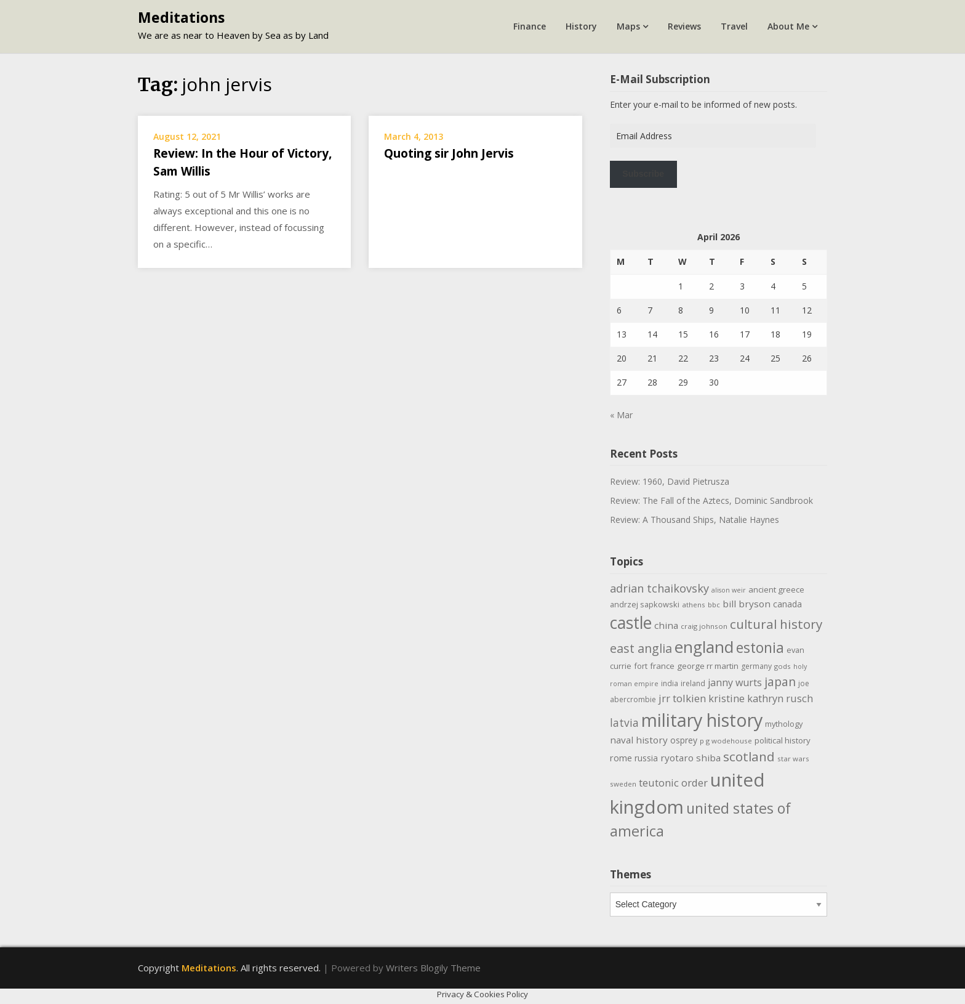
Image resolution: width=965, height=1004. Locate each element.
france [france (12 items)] (662, 665)
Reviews (684, 26)
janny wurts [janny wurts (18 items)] (735, 682)
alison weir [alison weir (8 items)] (728, 590)
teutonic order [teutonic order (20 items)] (673, 782)
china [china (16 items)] (666, 625)
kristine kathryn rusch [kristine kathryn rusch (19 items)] (760, 698)
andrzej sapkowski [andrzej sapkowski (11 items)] (644, 604)
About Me (788, 26)
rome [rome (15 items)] (621, 757)
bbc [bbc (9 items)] (714, 604)
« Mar (621, 415)
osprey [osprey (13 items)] (683, 740)
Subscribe (643, 174)
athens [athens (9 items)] (693, 604)
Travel (734, 26)
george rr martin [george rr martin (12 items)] (708, 665)
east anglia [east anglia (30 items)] (641, 648)
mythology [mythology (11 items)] (784, 723)
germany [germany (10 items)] (756, 666)
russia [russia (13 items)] (646, 758)
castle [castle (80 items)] (631, 623)
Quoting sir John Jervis (449, 153)
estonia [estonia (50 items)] (760, 647)
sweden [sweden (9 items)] (623, 783)
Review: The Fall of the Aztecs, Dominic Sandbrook (711, 500)
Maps (628, 26)
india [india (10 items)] (669, 683)
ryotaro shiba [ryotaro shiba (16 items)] (690, 757)
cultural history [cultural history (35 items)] (776, 624)
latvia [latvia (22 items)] (624, 722)
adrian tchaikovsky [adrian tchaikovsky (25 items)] (659, 588)
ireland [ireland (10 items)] (693, 683)
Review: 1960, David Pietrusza (669, 481)
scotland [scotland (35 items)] (749, 756)
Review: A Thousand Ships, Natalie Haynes (694, 519)
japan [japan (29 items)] (780, 681)
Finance (529, 26)
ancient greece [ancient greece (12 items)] (776, 589)
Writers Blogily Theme (433, 967)
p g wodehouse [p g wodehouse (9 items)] (726, 740)
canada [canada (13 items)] (787, 604)
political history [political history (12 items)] (783, 740)
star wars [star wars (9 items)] (793, 758)
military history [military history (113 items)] (702, 720)
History (581, 26)
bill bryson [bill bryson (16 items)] (747, 603)
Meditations (181, 17)
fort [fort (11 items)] (640, 665)
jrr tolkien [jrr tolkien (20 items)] (682, 698)
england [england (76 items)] (704, 647)
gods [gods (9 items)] (782, 666)
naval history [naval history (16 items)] (639, 740)
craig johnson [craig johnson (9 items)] (704, 626)
